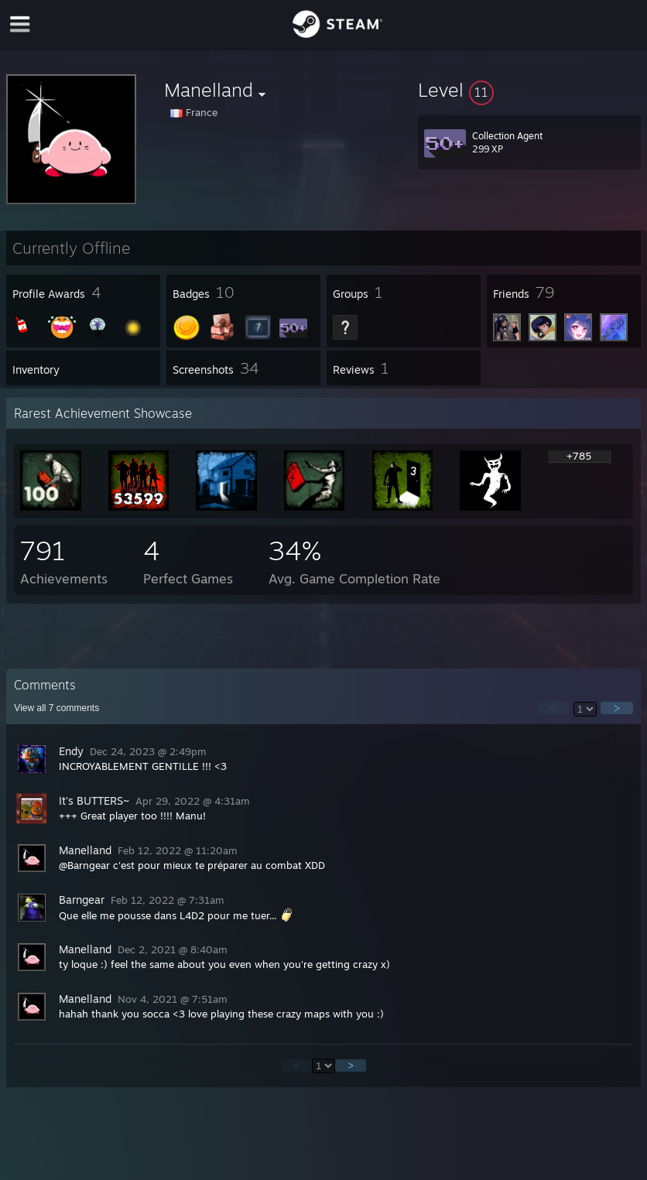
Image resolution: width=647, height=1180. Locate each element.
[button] (529, 89)
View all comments (56, 708)
